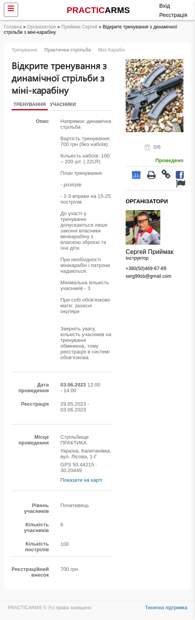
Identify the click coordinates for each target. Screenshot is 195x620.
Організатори (41, 27)
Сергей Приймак (149, 252)
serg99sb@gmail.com (148, 276)
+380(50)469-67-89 (146, 268)
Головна (13, 27)
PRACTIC (98, 10)
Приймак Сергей (79, 27)
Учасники (63, 104)
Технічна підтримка (166, 607)
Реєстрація (173, 15)
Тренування (29, 104)
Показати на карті (82, 480)
